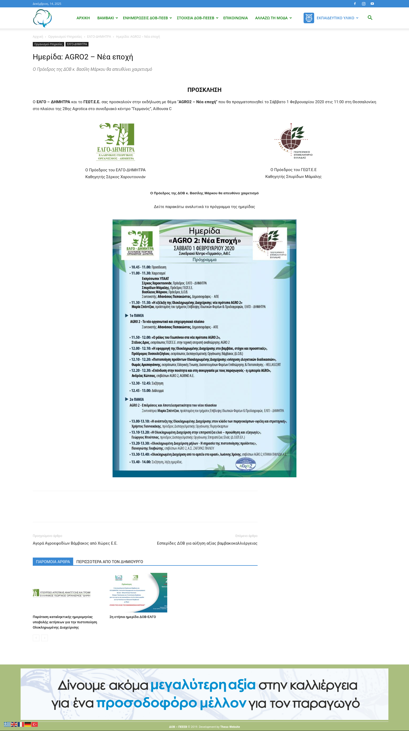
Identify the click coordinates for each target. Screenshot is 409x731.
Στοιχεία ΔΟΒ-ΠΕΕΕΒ (197, 17)
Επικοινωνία (235, 17)
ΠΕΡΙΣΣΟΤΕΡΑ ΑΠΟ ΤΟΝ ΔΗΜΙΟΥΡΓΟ (109, 561)
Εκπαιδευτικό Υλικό (338, 17)
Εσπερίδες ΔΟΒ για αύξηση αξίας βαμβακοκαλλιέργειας (207, 543)
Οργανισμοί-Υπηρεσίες (65, 36)
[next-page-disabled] (44, 638)
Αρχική (83, 17)
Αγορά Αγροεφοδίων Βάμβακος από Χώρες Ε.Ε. (75, 543)
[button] (370, 18)
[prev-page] (36, 638)
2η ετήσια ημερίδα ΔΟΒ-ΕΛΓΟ (133, 617)
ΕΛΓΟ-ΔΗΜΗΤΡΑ (99, 36)
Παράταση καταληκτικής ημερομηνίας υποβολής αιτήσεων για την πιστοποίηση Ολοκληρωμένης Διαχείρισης (65, 622)
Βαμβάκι (107, 17)
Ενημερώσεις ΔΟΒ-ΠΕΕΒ (147, 17)
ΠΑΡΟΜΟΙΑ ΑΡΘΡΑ (53, 561)
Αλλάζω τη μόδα (273, 17)
